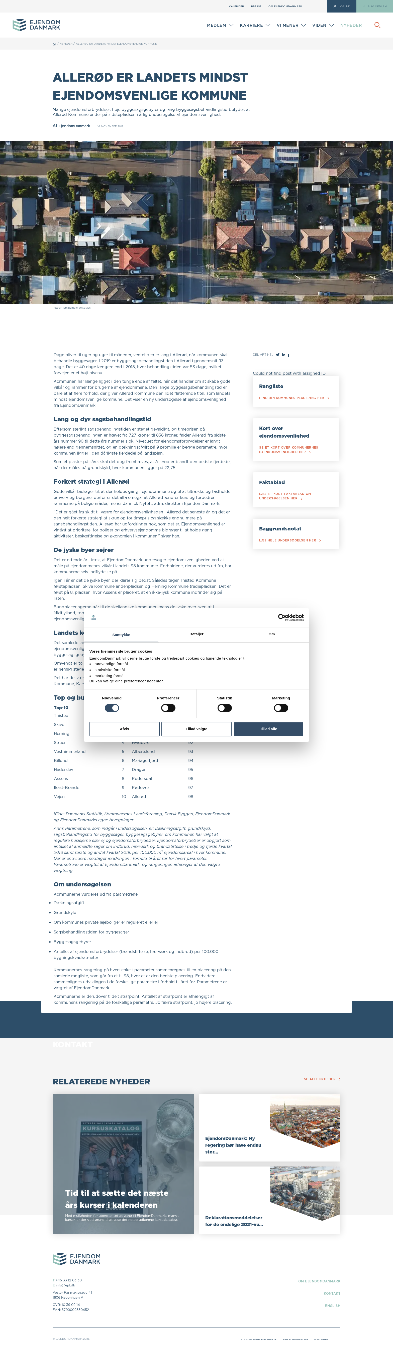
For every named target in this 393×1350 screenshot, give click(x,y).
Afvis (124, 729)
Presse (256, 6)
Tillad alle (268, 729)
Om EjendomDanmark (285, 6)
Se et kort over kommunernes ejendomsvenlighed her (290, 457)
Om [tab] (271, 634)
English (331, 1305)
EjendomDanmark (77, 125)
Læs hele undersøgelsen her (292, 552)
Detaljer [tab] (196, 634)
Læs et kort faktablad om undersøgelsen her (287, 506)
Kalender (236, 6)
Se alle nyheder (320, 1079)
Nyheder (351, 25)
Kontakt (330, 1293)
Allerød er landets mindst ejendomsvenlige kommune (126, 43)
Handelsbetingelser (289, 1339)
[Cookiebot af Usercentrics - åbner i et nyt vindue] (282, 617)
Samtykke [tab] (121, 635)
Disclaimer (319, 1339)
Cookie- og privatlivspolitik (244, 1339)
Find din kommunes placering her (294, 400)
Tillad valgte (196, 729)
